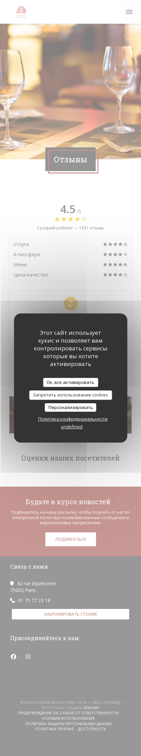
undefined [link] (72, 427)
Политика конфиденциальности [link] (73, 419)
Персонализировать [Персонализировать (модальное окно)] (70, 407)
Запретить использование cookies (70, 395)
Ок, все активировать (70, 382)
